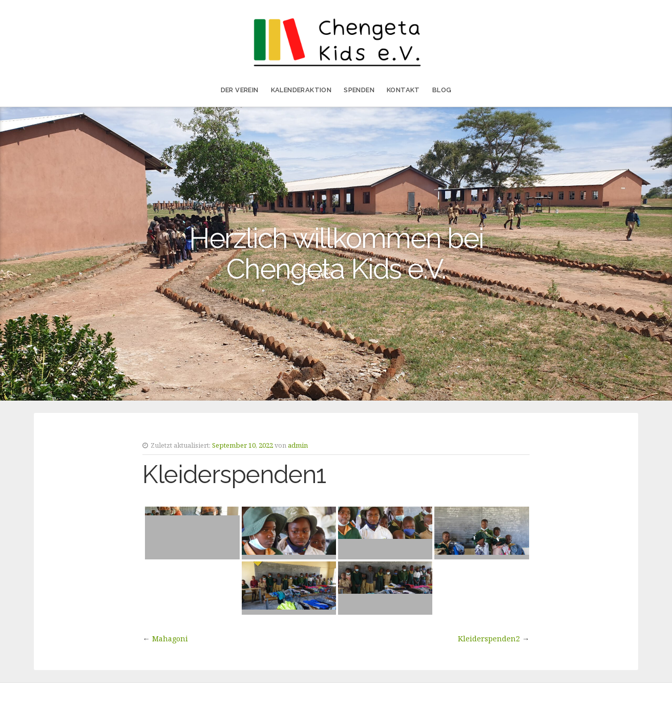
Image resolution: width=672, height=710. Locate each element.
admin (298, 445)
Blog (442, 90)
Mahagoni (170, 638)
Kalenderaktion (301, 90)
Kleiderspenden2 (489, 638)
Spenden (359, 90)
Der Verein (240, 90)
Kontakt (403, 90)
